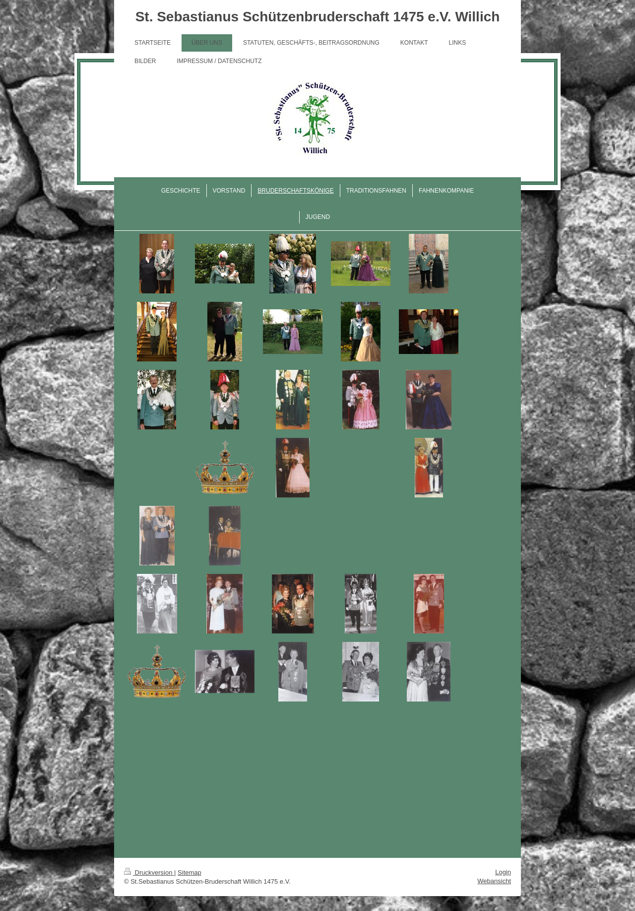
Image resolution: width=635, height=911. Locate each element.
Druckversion (149, 872)
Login (503, 872)
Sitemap (189, 872)
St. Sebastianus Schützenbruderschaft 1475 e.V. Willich (317, 16)
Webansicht (494, 881)
